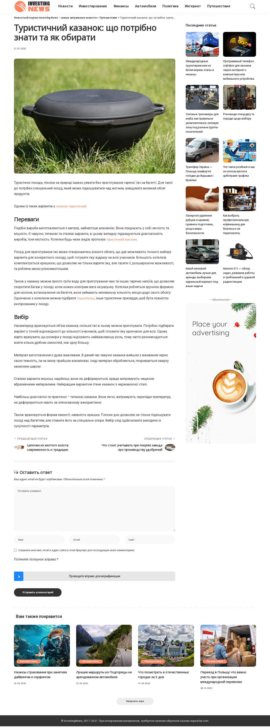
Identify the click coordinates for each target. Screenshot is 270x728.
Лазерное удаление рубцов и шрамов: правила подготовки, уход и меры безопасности (199, 225)
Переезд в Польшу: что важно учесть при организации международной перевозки (225, 678)
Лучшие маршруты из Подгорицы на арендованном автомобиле (101, 678)
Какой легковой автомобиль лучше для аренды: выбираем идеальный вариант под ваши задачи (202, 278)
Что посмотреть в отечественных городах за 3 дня (164, 675)
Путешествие (29, 662)
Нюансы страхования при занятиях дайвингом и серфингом (41, 675)
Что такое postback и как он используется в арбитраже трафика (239, 172)
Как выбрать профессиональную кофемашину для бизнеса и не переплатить (236, 225)
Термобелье (86, 298)
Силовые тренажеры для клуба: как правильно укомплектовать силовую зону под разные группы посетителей (202, 123)
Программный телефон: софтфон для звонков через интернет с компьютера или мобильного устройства (238, 70)
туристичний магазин (122, 239)
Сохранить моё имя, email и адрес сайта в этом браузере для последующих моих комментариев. (76, 551)
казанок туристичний (72, 206)
